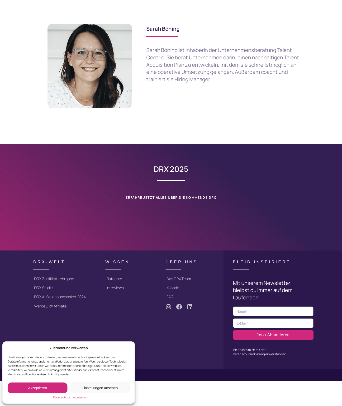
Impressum (79, 397)
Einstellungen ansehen (100, 388)
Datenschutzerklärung (249, 354)
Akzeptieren (37, 388)
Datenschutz (61, 397)
